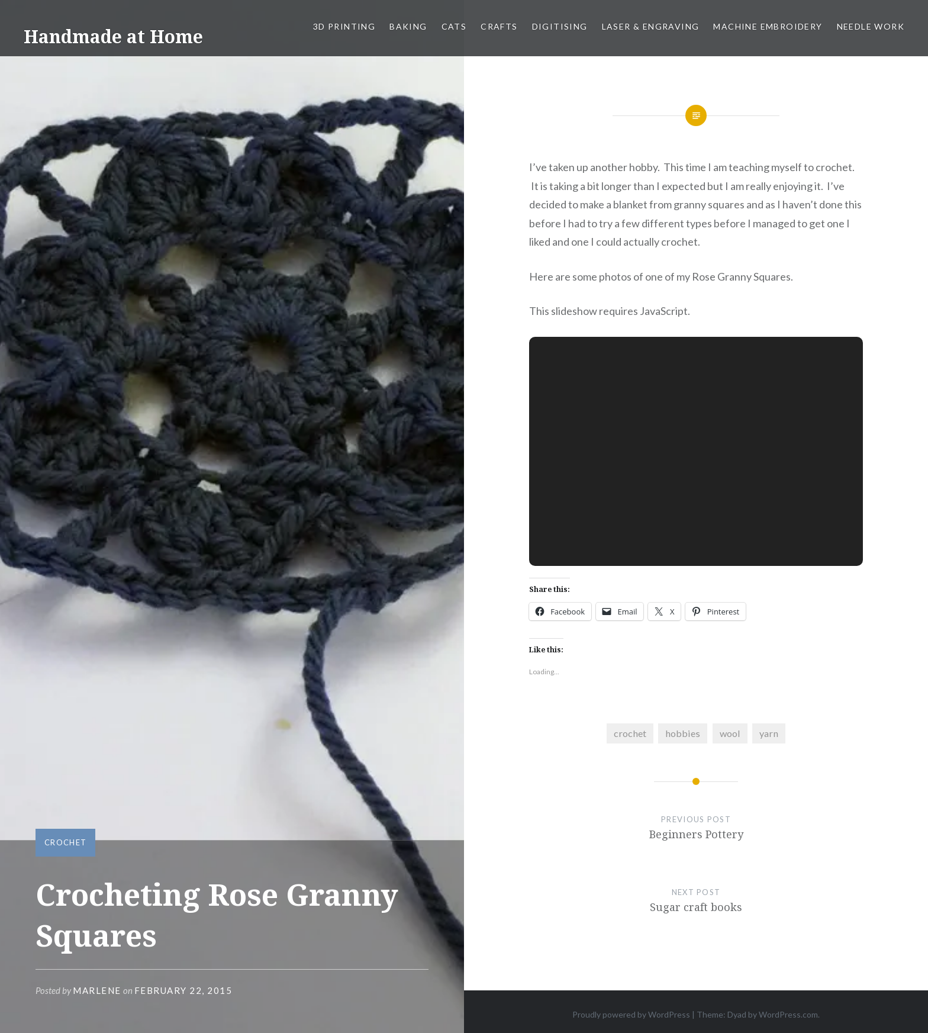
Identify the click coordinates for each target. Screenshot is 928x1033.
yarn (768, 733)
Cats (454, 26)
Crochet (65, 842)
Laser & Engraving (651, 26)
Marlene (97, 990)
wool (730, 733)
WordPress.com (788, 1014)
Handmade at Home (113, 36)
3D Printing (344, 26)
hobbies (682, 733)
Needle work (870, 26)
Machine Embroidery (767, 26)
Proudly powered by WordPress (631, 1014)
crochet (630, 733)
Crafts (499, 26)
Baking (408, 26)
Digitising (560, 26)
